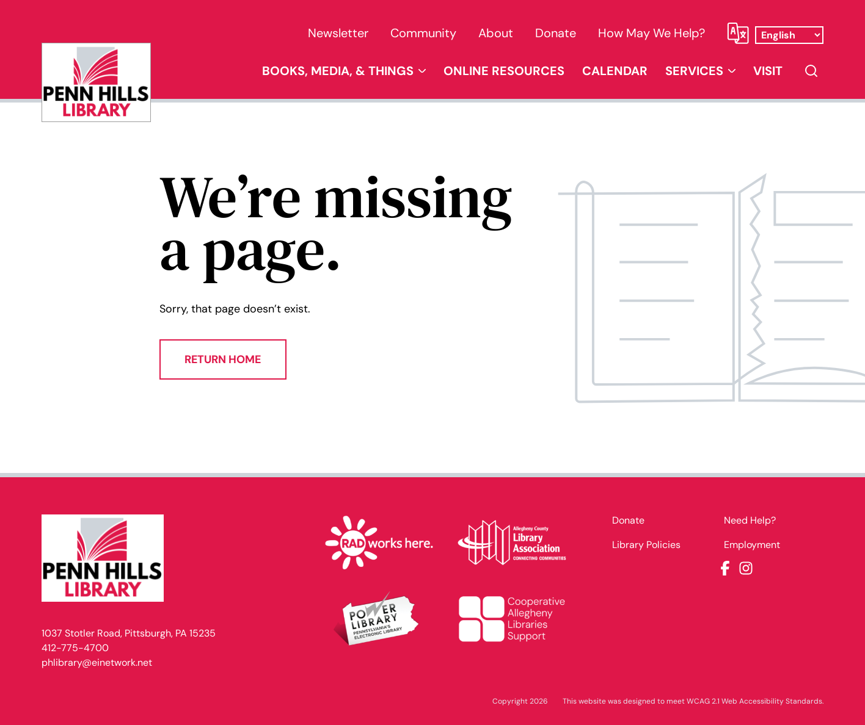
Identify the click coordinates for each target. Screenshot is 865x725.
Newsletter (338, 33)
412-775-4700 (75, 647)
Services (694, 71)
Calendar (615, 71)
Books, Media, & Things (338, 71)
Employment (752, 545)
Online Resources (503, 71)
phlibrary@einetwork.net (97, 662)
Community (423, 33)
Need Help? (750, 520)
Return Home (222, 359)
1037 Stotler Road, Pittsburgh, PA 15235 (129, 633)
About (495, 33)
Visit (768, 71)
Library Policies (646, 545)
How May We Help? (651, 33)
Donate (555, 33)
